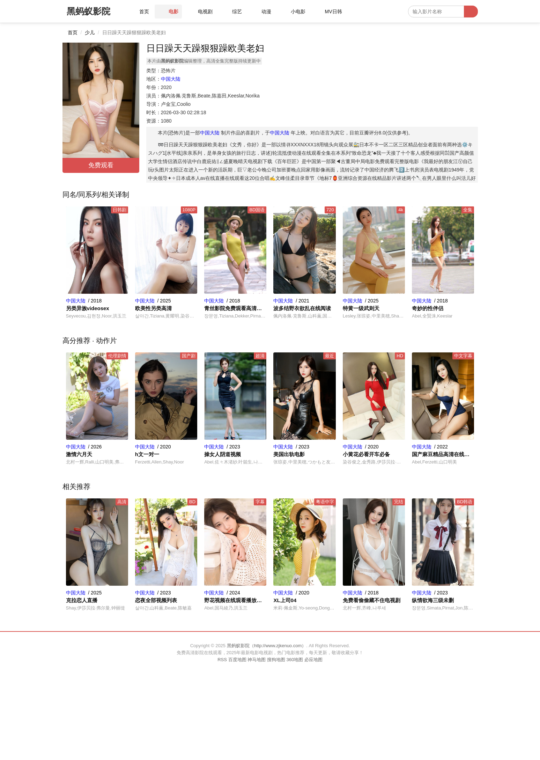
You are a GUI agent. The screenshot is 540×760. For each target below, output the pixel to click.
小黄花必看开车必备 (366, 454)
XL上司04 (284, 600)
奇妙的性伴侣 (427, 308)
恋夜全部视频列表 (156, 600)
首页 (72, 32)
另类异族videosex (87, 308)
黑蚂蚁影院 (88, 11)
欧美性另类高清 (153, 308)
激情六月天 (79, 454)
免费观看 (100, 165)
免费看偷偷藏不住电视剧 (371, 600)
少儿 (90, 32)
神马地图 (256, 659)
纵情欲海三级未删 (433, 600)
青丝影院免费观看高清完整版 (235, 308)
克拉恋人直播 (81, 600)
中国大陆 (170, 79)
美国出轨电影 (289, 454)
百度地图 (237, 659)
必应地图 (313, 659)
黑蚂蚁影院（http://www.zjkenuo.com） (266, 645)
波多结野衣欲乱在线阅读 (302, 308)
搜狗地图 (276, 659)
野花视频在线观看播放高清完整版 (235, 600)
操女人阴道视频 (222, 454)
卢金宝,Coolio (176, 104)
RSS (222, 659)
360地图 (294, 659)
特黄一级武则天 (361, 308)
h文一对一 (147, 454)
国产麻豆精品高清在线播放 (443, 454)
